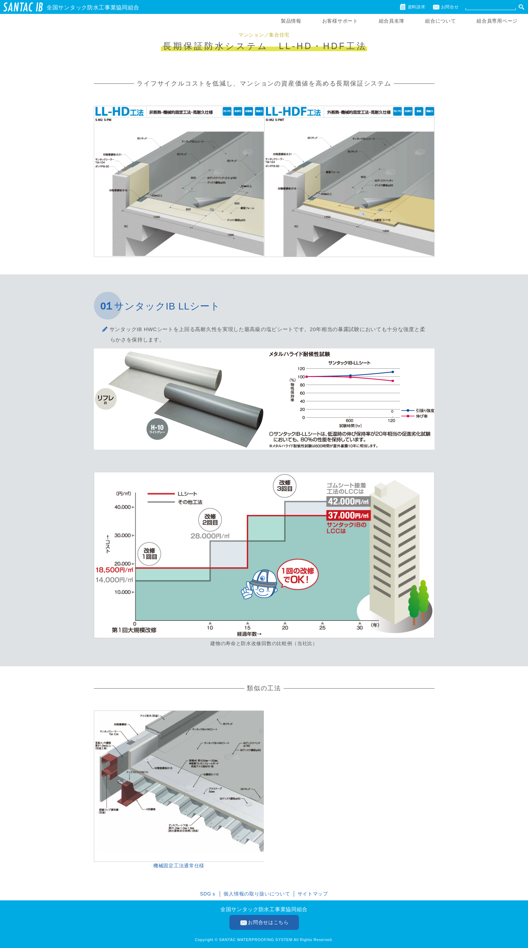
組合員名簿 (392, 21)
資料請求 (416, 7)
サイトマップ (313, 894)
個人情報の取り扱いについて (257, 894)
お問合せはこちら (268, 922)
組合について (440, 21)
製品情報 (291, 21)
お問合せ (450, 7)
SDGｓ (208, 894)
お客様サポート (340, 21)
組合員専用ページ (497, 21)
